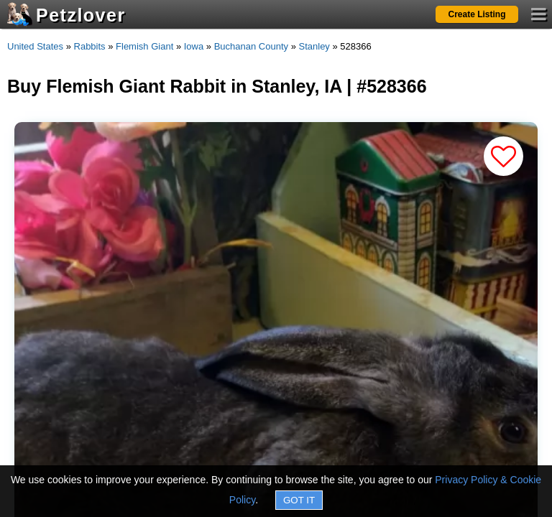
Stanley (314, 46)
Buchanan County (251, 46)
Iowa (193, 46)
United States (35, 46)
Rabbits (90, 46)
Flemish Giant (144, 46)
